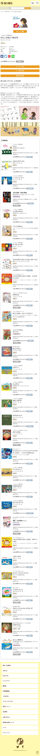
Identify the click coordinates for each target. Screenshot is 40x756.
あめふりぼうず (17, 400)
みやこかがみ (16, 432)
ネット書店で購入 (20, 70)
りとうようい (16, 179)
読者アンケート (7, 706)
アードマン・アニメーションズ (20, 454)
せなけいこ (3, 40)
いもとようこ (16, 296)
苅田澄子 (15, 213)
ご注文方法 (5, 696)
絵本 (10, 53)
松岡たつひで (16, 163)
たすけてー (16, 367)
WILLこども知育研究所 (18, 316)
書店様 (4, 686)
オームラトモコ (16, 471)
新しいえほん (16, 587)
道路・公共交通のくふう (20, 520)
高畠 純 (21, 148)
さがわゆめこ (22, 194)
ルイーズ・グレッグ (17, 228)
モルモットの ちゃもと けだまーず (22, 608)
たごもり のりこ (23, 385)
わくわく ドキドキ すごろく (21, 573)
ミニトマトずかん (18, 330)
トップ (1, 11)
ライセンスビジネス (8, 701)
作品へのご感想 (20, 31)
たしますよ (16, 384)
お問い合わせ (6, 717)
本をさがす (27, 8)
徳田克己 (15, 522)
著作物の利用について (8, 722)
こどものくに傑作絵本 (6, 35)
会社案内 (5, 711)
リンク (4, 727)
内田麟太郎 (15, 148)
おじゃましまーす (18, 502)
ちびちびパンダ (17, 415)
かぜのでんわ (16, 625)
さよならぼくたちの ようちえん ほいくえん (25, 259)
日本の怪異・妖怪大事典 (20, 192)
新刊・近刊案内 (7, 665)
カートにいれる (20, 66)
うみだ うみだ (17, 556)
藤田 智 (14, 331)
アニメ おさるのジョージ (18, 274)
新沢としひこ (16, 261)
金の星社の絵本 (16, 346)
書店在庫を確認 (20, 75)
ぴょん (15, 146)
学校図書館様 (6, 691)
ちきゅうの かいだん (19, 161)
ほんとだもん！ (17, 348)
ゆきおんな (16, 294)
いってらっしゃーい (18, 177)
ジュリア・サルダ (28, 228)
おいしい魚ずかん (18, 640)
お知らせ (5, 670)
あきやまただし (16, 591)
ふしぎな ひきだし (18, 211)
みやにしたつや (24, 261)
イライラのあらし (18, 226)
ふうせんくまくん (18, 589)
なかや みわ (15, 610)
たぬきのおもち (17, 486)
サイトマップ (6, 732)
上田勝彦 (15, 641)
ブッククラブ (6, 680)
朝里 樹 (14, 194)
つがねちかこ (22, 213)
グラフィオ (29, 194)
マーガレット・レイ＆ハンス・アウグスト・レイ (23, 280)
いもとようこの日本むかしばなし (20, 292)
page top (37, 753)
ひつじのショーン (17, 449)
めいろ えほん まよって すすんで (22, 313)
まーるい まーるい (18, 244)
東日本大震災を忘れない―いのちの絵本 (22, 623)
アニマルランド (17, 469)
